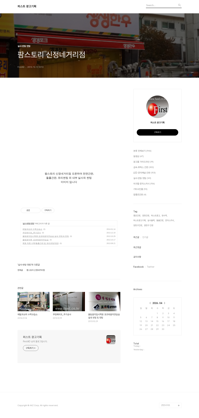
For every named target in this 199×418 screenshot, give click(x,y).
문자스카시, (170, 220)
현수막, (164, 215)
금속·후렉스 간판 (143, 167)
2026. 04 (157, 303)
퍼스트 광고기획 (27, 6)
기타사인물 (140, 189)
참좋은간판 (139, 194)
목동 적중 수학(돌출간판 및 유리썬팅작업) (41, 243)
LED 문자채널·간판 (144, 173)
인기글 (145, 237)
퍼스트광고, (155, 215)
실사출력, (151, 220)
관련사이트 (165, 405)
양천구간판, (138, 225)
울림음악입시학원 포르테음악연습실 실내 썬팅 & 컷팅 (46, 236)
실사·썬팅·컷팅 (28, 223)
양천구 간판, (149, 225)
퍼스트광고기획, (139, 220)
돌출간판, (160, 220)
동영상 (138, 156)
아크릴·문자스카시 (144, 183)
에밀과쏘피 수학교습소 (32, 229)
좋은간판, (137, 215)
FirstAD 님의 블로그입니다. (35, 341)
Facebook (138, 267)
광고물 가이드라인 (143, 162)
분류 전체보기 (142, 151)
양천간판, (146, 215)
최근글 (136, 237)
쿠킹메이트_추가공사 (32, 233)
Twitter (150, 267)
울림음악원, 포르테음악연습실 (36, 240)
